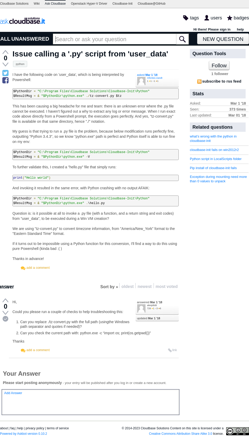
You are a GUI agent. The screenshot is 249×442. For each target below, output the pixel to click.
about (4, 428)
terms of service (58, 428)
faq (12, 428)
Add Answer (13, 393)
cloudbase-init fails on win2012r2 (214, 150)
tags (194, 17)
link (174, 350)
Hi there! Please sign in (212, 29)
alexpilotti (152, 305)
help (240, 29)
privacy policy (35, 428)
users (216, 17)
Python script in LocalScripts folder (215, 159)
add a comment (38, 268)
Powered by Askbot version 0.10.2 (23, 434)
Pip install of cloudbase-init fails (213, 168)
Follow (219, 65)
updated (148, 318)
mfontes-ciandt (154, 78)
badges (241, 17)
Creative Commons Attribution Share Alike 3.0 (180, 434)
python (20, 64)
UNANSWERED (30, 39)
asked (147, 74)
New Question (223, 39)
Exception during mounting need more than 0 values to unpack (218, 179)
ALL (5, 39)
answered (149, 302)
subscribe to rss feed (221, 81)
